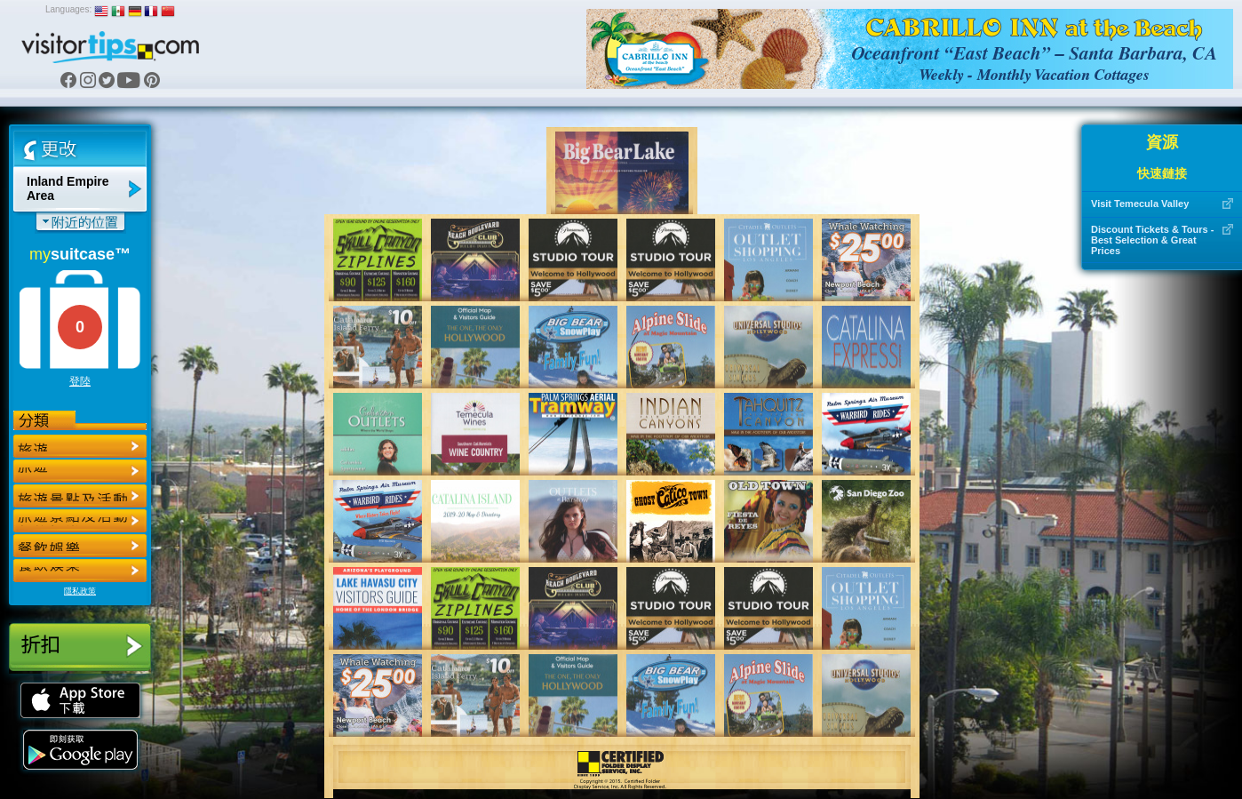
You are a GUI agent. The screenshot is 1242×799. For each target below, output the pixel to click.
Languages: (68, 9)
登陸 (80, 381)
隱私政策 (80, 591)
